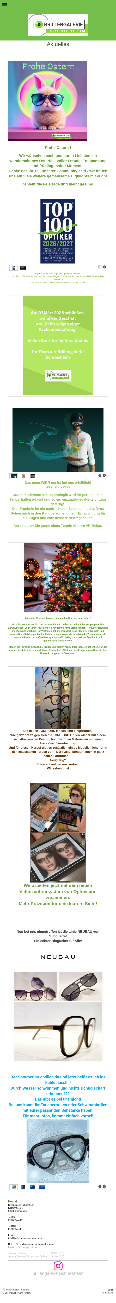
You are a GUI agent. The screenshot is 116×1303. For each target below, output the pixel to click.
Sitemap (25, 1289)
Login (110, 1289)
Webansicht (107, 1292)
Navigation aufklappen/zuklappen (58, 4)
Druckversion (11, 1289)
